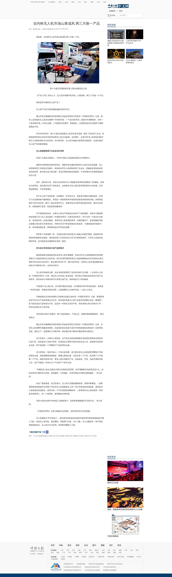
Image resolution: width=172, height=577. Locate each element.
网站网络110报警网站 (110, 570)
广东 (63, 552)
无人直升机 (93, 436)
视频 (92, 2)
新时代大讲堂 (112, 483)
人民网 (63, 557)
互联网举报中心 (68, 564)
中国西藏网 (130, 557)
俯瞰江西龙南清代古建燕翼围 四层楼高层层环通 (115, 43)
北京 (62, 550)
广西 (69, 552)
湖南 (58, 552)
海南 (75, 552)
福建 (120, 550)
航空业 (87, 436)
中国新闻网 (54, 559)
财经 (73, 2)
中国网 (77, 557)
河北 (73, 550)
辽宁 (84, 550)
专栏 (98, 2)
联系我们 (40, 554)
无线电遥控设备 (43, 436)
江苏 (108, 550)
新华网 (70, 557)
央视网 (84, 557)
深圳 (120, 552)
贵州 (97, 552)
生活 (79, 2)
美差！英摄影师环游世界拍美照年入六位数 (125, 509)
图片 (85, 2)
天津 (67, 550)
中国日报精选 (112, 536)
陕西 (109, 552)
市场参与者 (51, 436)
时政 (60, 2)
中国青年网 (100, 557)
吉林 (90, 550)
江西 (125, 550)
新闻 (120, 11)
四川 (86, 552)
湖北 (52, 552)
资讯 (66, 2)
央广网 (139, 557)
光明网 (63, 559)
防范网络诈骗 (81, 564)
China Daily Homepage (38, 2)
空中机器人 (81, 436)
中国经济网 (110, 557)
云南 (92, 552)
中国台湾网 (120, 557)
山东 (131, 550)
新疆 (114, 552)
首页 (53, 545)
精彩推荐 (111, 457)
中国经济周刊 (69, 436)
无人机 (36, 436)
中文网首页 (51, 2)
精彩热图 (111, 25)
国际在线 (91, 557)
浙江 (114, 550)
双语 (104, 2)
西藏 (103, 552)
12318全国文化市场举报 (92, 570)
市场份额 (61, 436)
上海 (103, 550)
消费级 (75, 436)
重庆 (80, 552)
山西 (79, 550)
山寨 (56, 436)
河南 (137, 550)
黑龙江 (97, 550)
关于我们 (32, 554)
